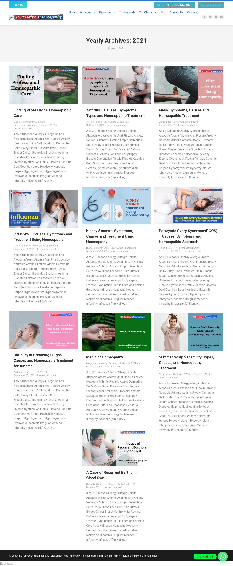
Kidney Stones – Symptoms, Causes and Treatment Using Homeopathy (110, 236)
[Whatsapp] (223, 556)
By (26, 125)
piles (168, 121)
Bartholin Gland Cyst (96, 484)
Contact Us (177, 12)
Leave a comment (23, 128)
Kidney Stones (101, 247)
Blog (163, 12)
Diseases (107, 12)
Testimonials (127, 12)
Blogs (17, 121)
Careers (192, 12)
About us (87, 12)
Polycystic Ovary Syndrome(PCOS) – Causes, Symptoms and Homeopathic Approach (188, 236)
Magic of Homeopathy (104, 357)
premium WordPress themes (142, 555)
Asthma (18, 372)
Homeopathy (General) (33, 121)
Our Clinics (148, 12)
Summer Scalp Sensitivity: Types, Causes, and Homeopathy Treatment (186, 362)
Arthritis (90, 121)
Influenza (26, 245)
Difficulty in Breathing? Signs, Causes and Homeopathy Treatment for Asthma (43, 360)
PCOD (169, 247)
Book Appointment (211, 5)
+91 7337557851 (178, 5)
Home (72, 12)
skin (168, 374)
